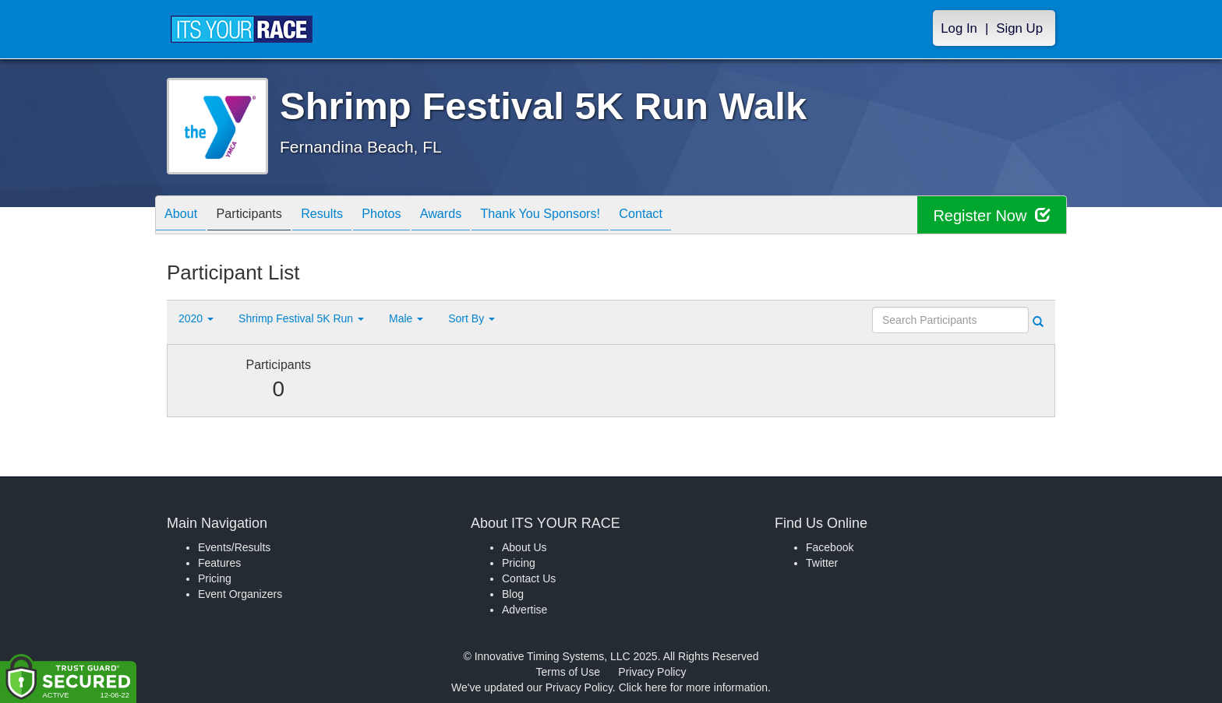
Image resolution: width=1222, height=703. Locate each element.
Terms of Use (568, 672)
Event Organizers (240, 594)
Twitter (822, 563)
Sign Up (1019, 28)
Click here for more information (693, 687)
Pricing (214, 578)
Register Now (992, 215)
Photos (409, 216)
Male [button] (406, 318)
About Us (524, 547)
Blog (513, 594)
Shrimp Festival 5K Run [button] (301, 318)
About (185, 216)
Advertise (524, 609)
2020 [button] (196, 318)
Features (219, 563)
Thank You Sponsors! (584, 216)
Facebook (829, 547)
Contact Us (529, 578)
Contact (694, 216)
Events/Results (234, 547)
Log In (959, 28)
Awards (476, 216)
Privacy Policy (652, 672)
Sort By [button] (471, 318)
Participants (261, 216)
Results (342, 216)
